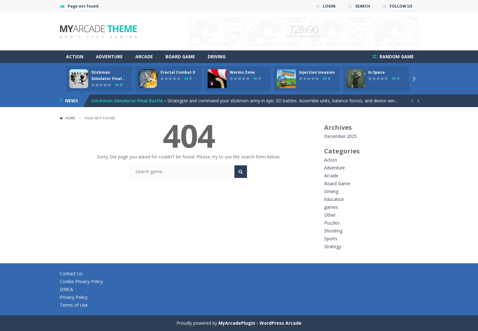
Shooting (333, 231)
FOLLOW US (401, 6)
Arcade (144, 57)
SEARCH (362, 6)
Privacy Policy (73, 297)
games (331, 207)
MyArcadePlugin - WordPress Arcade (259, 323)
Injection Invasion (317, 72)
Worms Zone (242, 72)
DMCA (66, 289)
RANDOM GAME (396, 57)
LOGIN (329, 6)
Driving (217, 57)
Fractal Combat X (177, 72)
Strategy (332, 246)
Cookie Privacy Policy (81, 281)
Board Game (180, 57)
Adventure (109, 57)
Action (74, 57)
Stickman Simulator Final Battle (127, 101)
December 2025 (340, 136)
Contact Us (71, 274)
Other (330, 215)
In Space (376, 72)
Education (334, 199)
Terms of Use (74, 305)
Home (70, 118)
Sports (330, 239)
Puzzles (332, 223)
